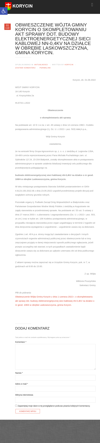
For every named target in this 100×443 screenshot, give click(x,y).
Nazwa (19, 373)
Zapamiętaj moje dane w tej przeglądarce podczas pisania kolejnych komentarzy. (54, 406)
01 (7, 26)
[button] (4, 11)
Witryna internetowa (24, 395)
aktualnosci (41, 64)
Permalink (45, 68)
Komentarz (20, 342)
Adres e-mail (21, 384)
